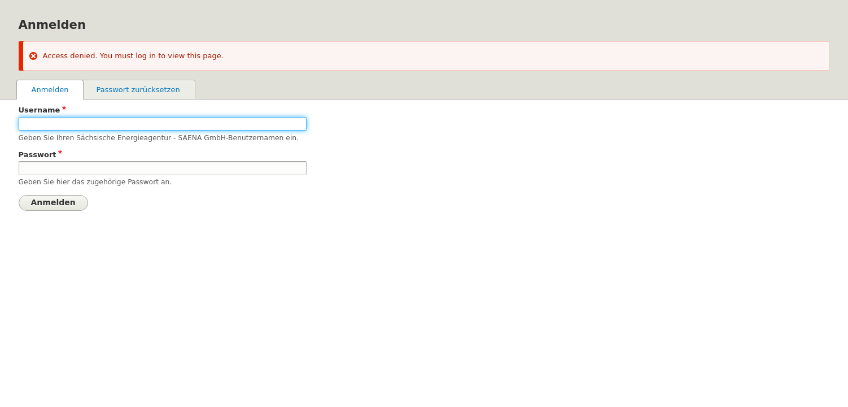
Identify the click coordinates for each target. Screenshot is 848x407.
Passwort (37, 154)
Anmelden (58, 89)
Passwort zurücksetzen (138, 89)
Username (39, 110)
